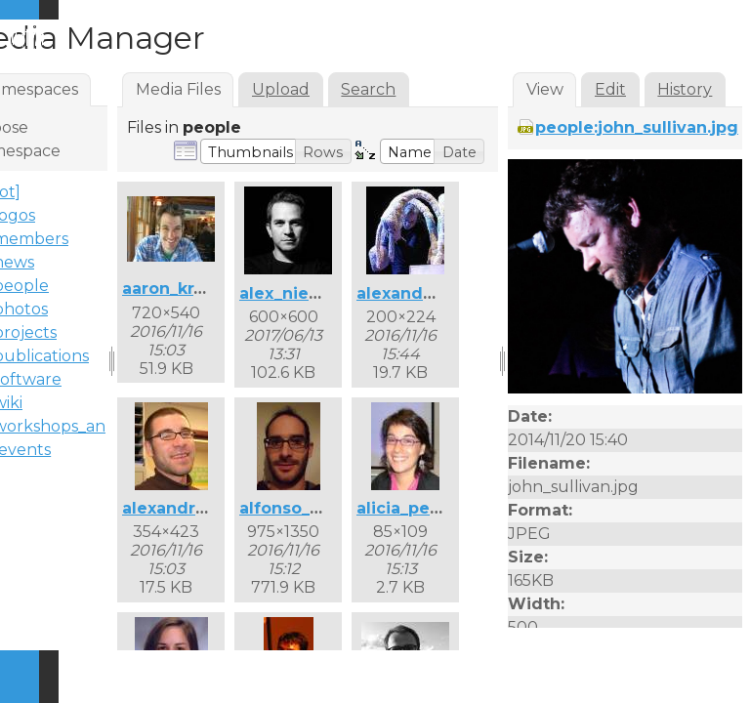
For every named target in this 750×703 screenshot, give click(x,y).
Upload (281, 89)
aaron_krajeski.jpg (197, 288)
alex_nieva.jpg (299, 293)
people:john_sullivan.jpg (636, 127)
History (684, 89)
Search (368, 89)
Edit (610, 89)
